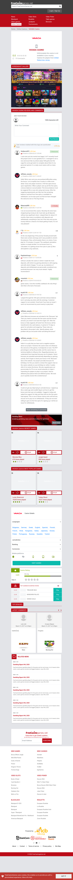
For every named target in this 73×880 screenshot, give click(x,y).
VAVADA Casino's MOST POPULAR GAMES (26, 492)
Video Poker (50, 17)
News (13, 17)
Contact (22, 870)
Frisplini (40, 654)
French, (14, 554)
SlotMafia (40, 787)
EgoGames (40, 793)
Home (13, 29)
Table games (50, 19)
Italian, (36, 554)
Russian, (32, 557)
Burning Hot (14, 812)
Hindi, (21, 554)
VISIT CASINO (36, 586)
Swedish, (40, 557)
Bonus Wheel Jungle (17, 778)
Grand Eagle (31, 622)
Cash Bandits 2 (15, 806)
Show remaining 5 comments (36, 433)
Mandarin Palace (33, 618)
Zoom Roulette (41, 842)
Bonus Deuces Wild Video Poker (46, 809)
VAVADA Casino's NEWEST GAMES (24, 451)
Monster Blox (17, 480)
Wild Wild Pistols (16, 781)
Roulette (31, 19)
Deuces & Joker (41, 818)
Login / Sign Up (54, 11)
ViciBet (39, 790)
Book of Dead (15, 803)
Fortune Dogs (15, 793)
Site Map (58, 870)
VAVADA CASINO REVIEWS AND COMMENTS (27, 110)
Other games (15, 22)
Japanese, (44, 554)
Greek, (31, 551)
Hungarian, (29, 554)
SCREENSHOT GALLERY (20, 66)
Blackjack (14, 19)
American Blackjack (17, 842)
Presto (13, 787)
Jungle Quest (42, 480)
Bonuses (49, 22)
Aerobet (39, 778)
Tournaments (33, 24)
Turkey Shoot (42, 520)
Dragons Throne (16, 790)
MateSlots (40, 781)
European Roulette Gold (44, 833)
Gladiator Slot (15, 815)
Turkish (47, 557)
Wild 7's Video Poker (43, 806)
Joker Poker (40, 815)
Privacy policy (47, 870)
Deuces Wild (40, 803)
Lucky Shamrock (18, 520)
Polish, (14, 557)
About (14, 870)
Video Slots (32, 17)
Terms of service (33, 870)
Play (57, 614)
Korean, (52, 554)
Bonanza (13, 809)
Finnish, (52, 551)
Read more (56, 446)
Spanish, (45, 551)
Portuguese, (23, 557)
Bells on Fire (14, 818)
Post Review (54, 139)
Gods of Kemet (15, 784)
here (30, 877)
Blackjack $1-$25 (16, 827)
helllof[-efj (15, 654)
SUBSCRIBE (47, 764)
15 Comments (20, 58)
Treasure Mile (32, 613)
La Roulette (40, 830)
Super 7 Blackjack (16, 836)
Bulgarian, (15, 551)
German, (24, 551)
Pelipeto (39, 784)
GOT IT (63, 876)
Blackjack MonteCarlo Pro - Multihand (22, 839)
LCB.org (57, 146)
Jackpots (32, 22)
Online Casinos (16, 24)
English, (37, 551)
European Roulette (42, 827)
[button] (15, 88)
